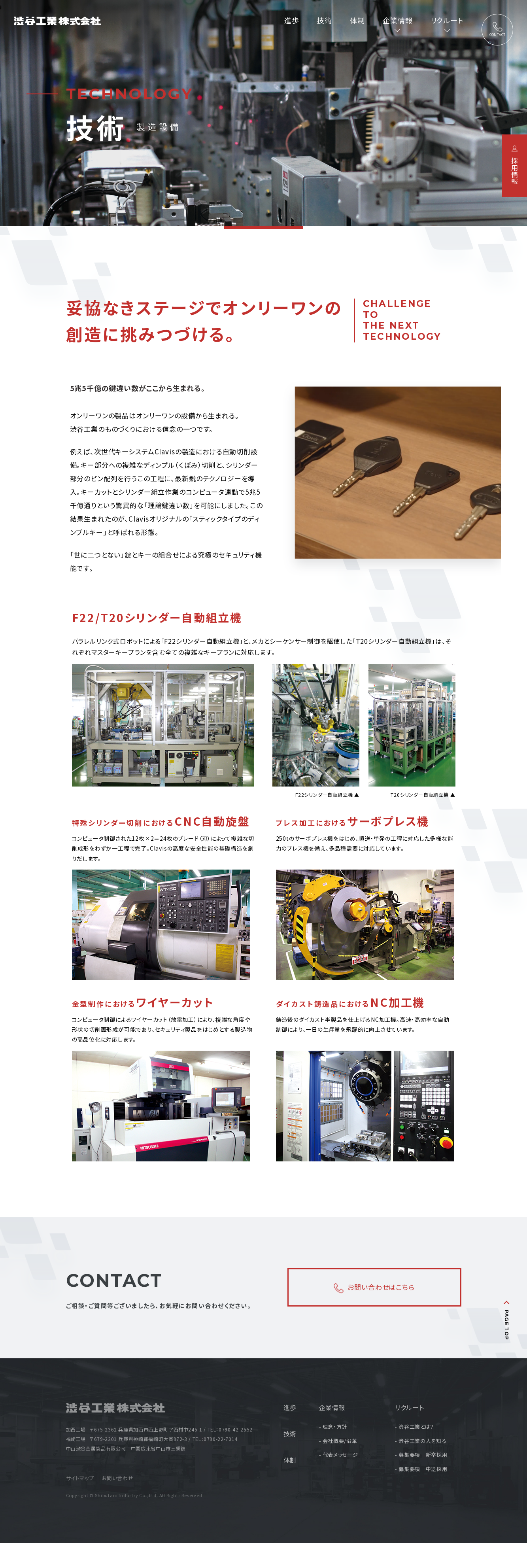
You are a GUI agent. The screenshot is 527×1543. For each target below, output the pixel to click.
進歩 (291, 20)
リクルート (409, 1407)
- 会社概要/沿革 (338, 1441)
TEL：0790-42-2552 (230, 1429)
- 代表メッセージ (338, 1454)
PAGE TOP (507, 1324)
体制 (357, 20)
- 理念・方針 (333, 1426)
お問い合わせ (117, 1478)
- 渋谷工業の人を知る (420, 1441)
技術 (324, 20)
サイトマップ (80, 1478)
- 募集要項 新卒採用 (421, 1454)
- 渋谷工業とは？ (414, 1426)
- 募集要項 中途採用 (421, 1469)
